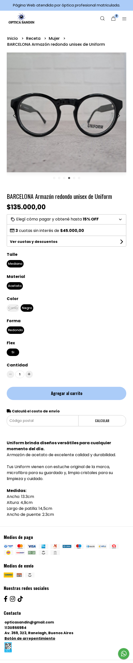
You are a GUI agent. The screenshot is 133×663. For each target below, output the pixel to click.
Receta (34, 38)
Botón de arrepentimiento (29, 638)
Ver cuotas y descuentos (33, 241)
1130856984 (15, 627)
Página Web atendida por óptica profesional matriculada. (66, 5)
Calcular (102, 420)
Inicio (13, 38)
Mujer (55, 38)
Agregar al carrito (66, 393)
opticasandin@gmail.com (29, 622)
